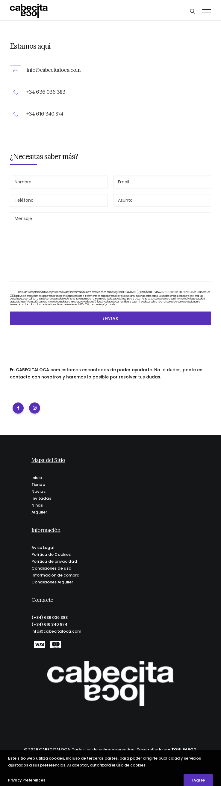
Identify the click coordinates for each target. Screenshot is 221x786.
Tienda (38, 484)
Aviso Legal (43, 547)
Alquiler (39, 512)
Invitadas (41, 498)
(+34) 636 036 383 (49, 617)
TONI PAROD (183, 749)
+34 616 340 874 (44, 113)
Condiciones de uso (51, 568)
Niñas (37, 505)
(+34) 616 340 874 (49, 624)
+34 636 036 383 (46, 91)
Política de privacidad (54, 561)
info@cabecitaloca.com (53, 69)
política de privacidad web (54, 292)
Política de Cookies (51, 554)
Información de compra (55, 575)
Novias (38, 491)
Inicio (36, 477)
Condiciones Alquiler (52, 582)
